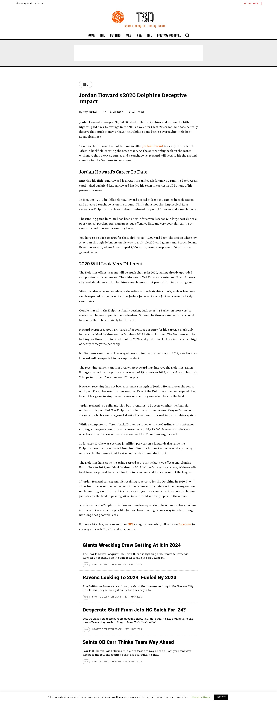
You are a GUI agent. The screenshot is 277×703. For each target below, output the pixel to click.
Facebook (184, 524)
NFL (85, 84)
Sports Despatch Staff (107, 564)
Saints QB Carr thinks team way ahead (128, 642)
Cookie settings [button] (201, 697)
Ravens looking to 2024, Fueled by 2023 (129, 577)
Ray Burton (90, 112)
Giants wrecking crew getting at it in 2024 (132, 545)
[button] (187, 35)
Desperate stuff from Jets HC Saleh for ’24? (134, 610)
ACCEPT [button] (221, 697)
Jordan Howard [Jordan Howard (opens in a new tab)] (152, 146)
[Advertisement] (138, 53)
